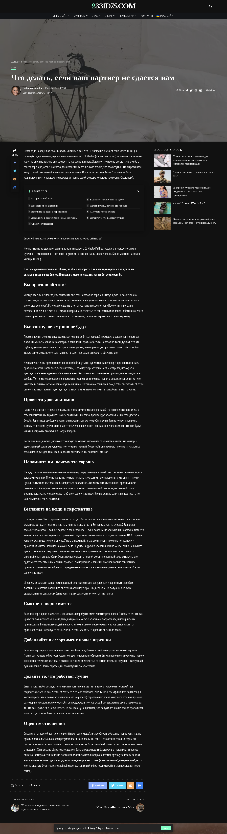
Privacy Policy (94, 828)
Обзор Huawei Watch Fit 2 (189, 203)
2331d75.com (113, 6)
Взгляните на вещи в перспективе (49, 211)
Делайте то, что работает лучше (107, 217)
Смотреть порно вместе (102, 211)
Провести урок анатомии (44, 205)
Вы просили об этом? (42, 198)
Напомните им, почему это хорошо (108, 205)
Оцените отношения (42, 223)
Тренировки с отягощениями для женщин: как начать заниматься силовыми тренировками (190, 160)
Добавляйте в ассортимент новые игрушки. (54, 217)
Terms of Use (112, 828)
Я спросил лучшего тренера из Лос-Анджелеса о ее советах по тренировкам (192, 191)
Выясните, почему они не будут (107, 199)
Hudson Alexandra (32, 88)
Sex (13, 68)
